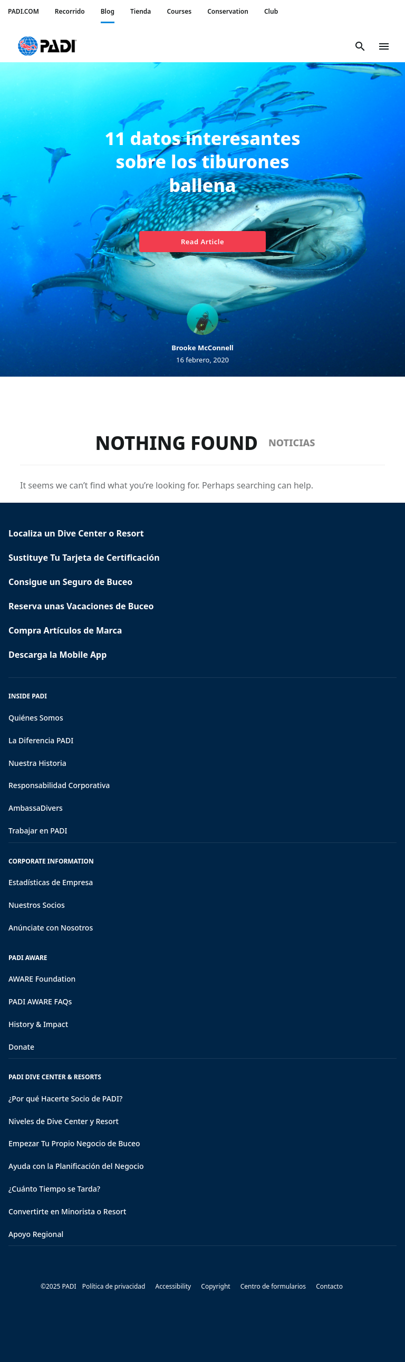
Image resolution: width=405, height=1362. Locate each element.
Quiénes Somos (35, 718)
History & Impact (38, 1024)
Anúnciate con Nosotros (50, 928)
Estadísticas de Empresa (50, 882)
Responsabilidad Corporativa (59, 785)
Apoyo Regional (35, 1234)
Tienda (140, 11)
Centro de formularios (273, 1286)
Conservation (227, 11)
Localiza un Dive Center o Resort (76, 533)
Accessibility (173, 1286)
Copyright (215, 1286)
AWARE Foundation (41, 979)
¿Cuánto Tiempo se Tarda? (54, 1189)
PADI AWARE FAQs (40, 1001)
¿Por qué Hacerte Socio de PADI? (65, 1099)
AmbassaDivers (35, 808)
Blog (107, 11)
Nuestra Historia (37, 763)
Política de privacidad (114, 1286)
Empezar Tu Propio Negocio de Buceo (74, 1143)
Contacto (329, 1286)
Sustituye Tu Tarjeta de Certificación (84, 557)
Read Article (202, 241)
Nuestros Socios (36, 905)
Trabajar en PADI (38, 831)
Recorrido (70, 11)
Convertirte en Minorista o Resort (67, 1211)
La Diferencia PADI (40, 740)
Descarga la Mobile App (57, 654)
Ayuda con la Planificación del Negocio (76, 1166)
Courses (179, 11)
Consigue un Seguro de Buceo (70, 582)
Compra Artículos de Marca (65, 630)
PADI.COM (23, 11)
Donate (21, 1047)
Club (271, 11)
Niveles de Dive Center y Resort (63, 1121)
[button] (47, 46)
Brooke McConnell (202, 347)
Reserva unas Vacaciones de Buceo (81, 606)
